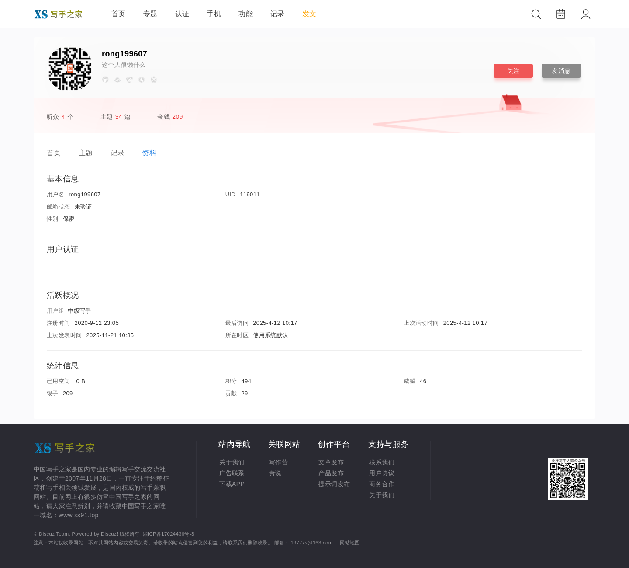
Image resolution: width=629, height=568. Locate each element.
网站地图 (350, 542)
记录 (277, 13)
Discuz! (109, 534)
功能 (245, 13)
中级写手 (79, 310)
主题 (86, 153)
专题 (150, 13)
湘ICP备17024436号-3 (168, 534)
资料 (149, 153)
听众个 (60, 117)
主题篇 (115, 117)
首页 (118, 13)
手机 (214, 13)
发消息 (561, 70)
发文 (309, 13)
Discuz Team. (54, 534)
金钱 (171, 117)
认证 (182, 13)
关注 (513, 70)
